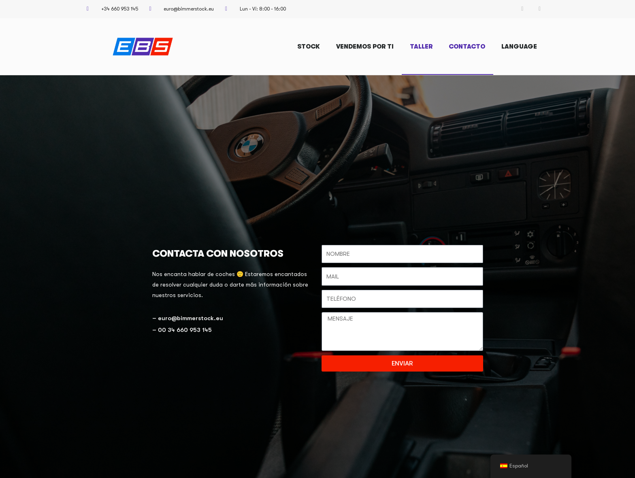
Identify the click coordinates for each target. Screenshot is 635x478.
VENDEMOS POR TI (365, 46)
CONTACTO (467, 46)
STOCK (308, 46)
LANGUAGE (519, 46)
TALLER (421, 46)
